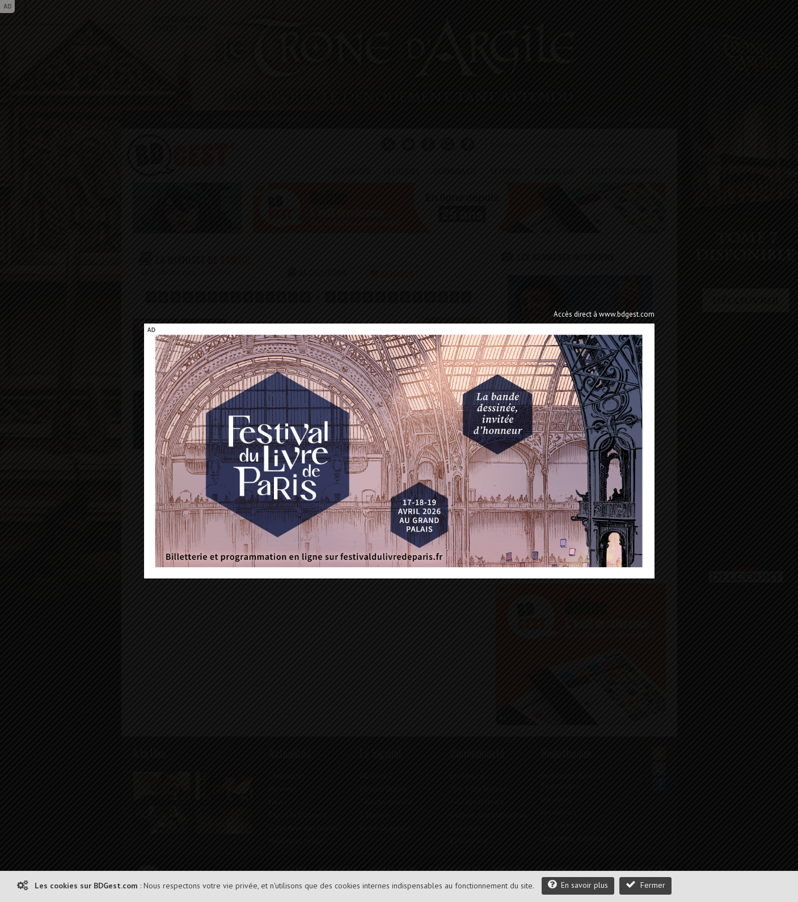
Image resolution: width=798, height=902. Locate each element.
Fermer (645, 884)
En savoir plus (578, 884)
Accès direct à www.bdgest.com (604, 314)
